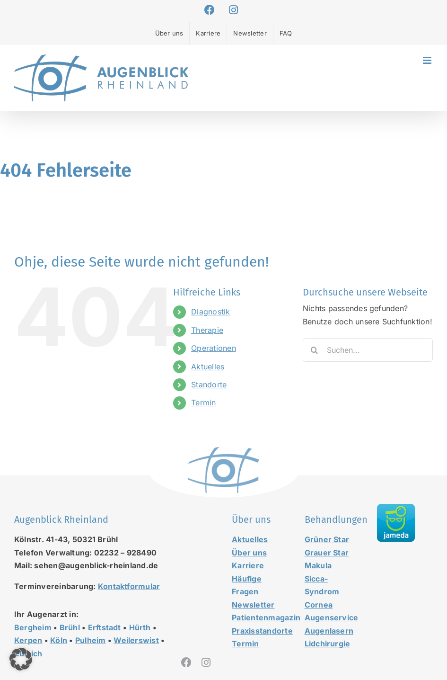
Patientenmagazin (266, 617)
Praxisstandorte (262, 630)
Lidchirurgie (328, 643)
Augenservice (332, 617)
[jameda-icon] (396, 507)
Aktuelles (207, 366)
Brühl (70, 627)
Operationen (213, 348)
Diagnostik (210, 311)
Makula (318, 565)
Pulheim (90, 640)
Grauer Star (327, 552)
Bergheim (33, 627)
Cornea (319, 604)
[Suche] (314, 350)
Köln (58, 640)
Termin (203, 402)
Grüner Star (327, 539)
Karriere (248, 565)
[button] (21, 659)
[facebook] (186, 662)
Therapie (207, 330)
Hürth (140, 627)
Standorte (209, 384)
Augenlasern (329, 630)
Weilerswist (136, 640)
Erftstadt (104, 627)
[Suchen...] (368, 350)
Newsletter (253, 604)
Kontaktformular (129, 586)
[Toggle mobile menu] (428, 60)
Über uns (249, 552)
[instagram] (206, 662)
